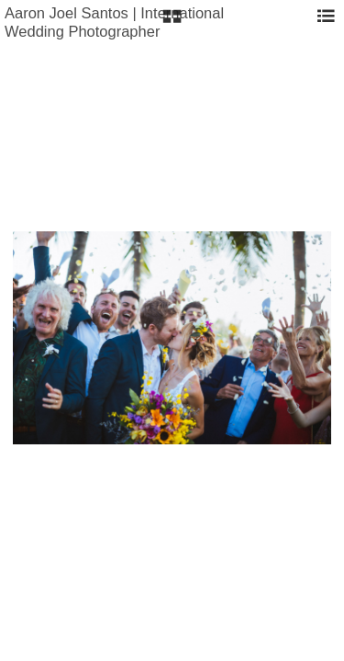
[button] (172, 22)
